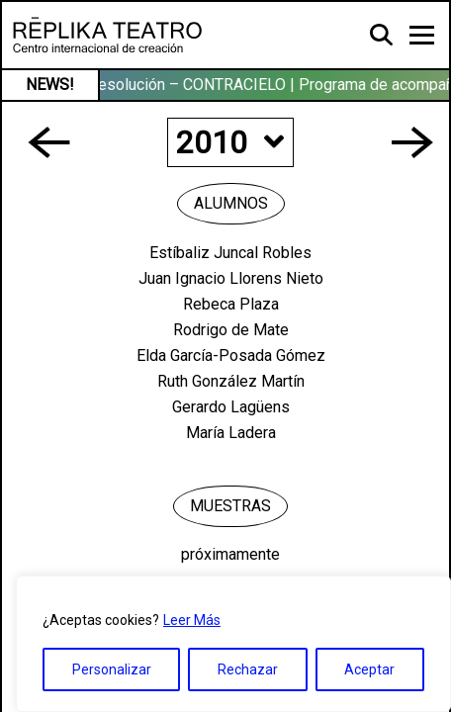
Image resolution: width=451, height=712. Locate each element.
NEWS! (50, 84)
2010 (230, 142)
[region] (233, 644)
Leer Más (192, 620)
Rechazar (248, 669)
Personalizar (111, 669)
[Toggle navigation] (421, 35)
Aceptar (369, 669)
